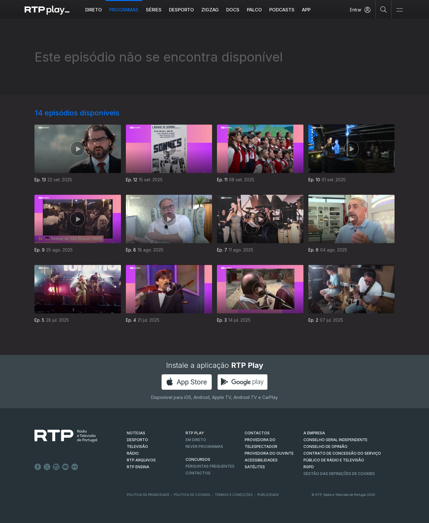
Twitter (47, 467)
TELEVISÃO (137, 446)
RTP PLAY (195, 433)
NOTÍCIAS (136, 433)
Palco (254, 10)
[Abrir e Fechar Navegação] (399, 10)
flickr (74, 467)
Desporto (181, 10)
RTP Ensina (138, 467)
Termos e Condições (234, 495)
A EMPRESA (314, 433)
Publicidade (268, 495)
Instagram (56, 467)
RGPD (308, 467)
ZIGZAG (210, 10)
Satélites (255, 467)
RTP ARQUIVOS (141, 460)
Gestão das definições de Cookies (339, 473)
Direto (93, 10)
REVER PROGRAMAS (204, 446)
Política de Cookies (192, 495)
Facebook (37, 467)
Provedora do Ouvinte (269, 453)
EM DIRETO (196, 439)
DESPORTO (137, 439)
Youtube (65, 467)
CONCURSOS (198, 459)
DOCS (232, 10)
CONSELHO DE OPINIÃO (325, 446)
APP (306, 10)
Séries (154, 10)
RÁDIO (133, 453)
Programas (123, 10)
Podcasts (282, 10)
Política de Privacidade (148, 495)
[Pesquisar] (383, 9)
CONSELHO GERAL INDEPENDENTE (335, 439)
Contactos (198, 473)
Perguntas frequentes (210, 466)
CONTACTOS (257, 433)
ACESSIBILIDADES (261, 460)
